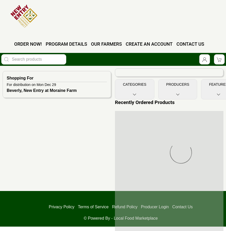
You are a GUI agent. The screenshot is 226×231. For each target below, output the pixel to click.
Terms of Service (93, 207)
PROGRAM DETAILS (66, 44)
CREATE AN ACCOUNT (149, 44)
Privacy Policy (61, 207)
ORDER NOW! (28, 44)
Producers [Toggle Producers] (177, 89)
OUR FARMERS (106, 44)
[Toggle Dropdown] (204, 59)
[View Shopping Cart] (219, 59)
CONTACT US (190, 44)
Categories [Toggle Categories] (134, 89)
